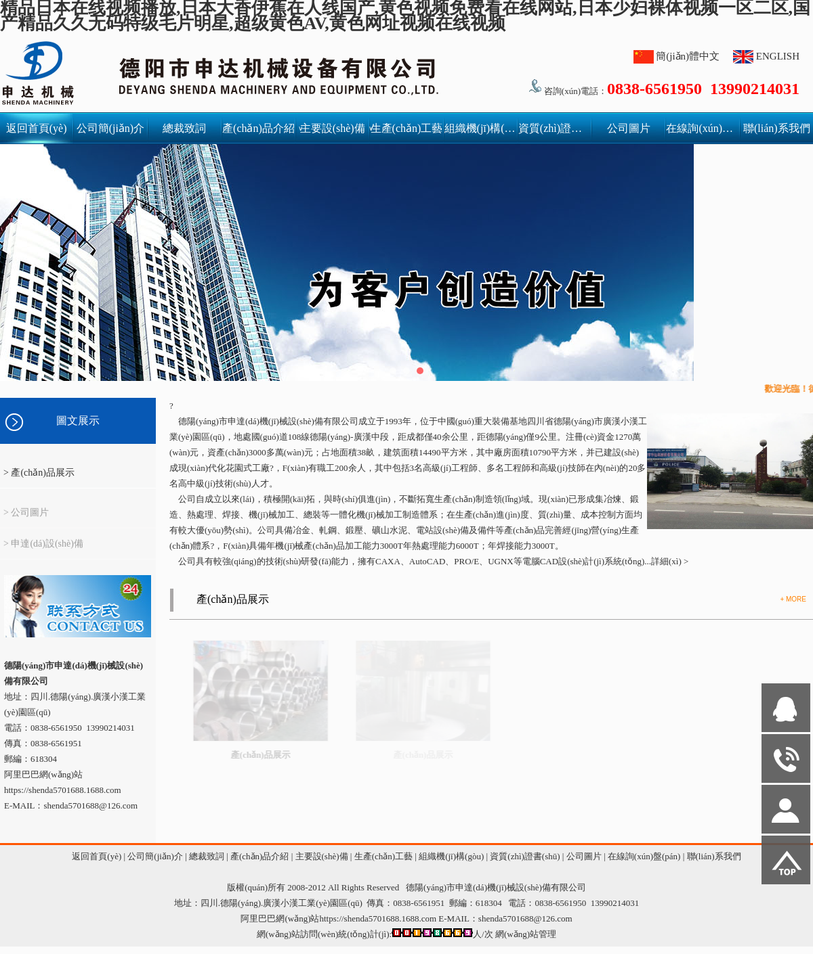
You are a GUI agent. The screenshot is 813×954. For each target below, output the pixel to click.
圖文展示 (78, 420)
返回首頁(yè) (36, 128)
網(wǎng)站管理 (525, 934)
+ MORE (793, 599)
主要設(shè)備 (334, 128)
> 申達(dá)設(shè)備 (43, 550)
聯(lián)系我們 (776, 128)
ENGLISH (777, 56)
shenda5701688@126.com (525, 918)
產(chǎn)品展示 (232, 599)
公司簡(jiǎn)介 (111, 128)
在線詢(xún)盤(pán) (702, 128)
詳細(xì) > (669, 561)
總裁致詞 (184, 128)
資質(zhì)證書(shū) (554, 128)
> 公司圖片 (26, 519)
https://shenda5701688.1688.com (62, 790)
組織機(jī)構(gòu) (480, 128)
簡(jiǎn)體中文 (688, 56)
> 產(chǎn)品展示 (39, 473)
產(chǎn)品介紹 (258, 128)
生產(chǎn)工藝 (407, 128)
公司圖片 (628, 128)
